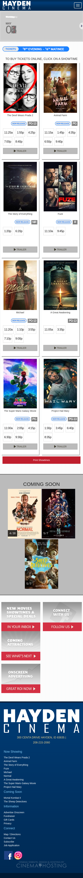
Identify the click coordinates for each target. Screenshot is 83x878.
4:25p (31, 132)
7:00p (7, 141)
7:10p (7, 338)
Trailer (20, 151)
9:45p (60, 231)
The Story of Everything (16, 765)
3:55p (31, 329)
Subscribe (9, 841)
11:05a (48, 329)
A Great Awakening (14, 779)
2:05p (20, 428)
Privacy (8, 823)
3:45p (59, 428)
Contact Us (9, 838)
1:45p (60, 132)
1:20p (7, 231)
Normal (7, 776)
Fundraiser (9, 816)
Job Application (12, 845)
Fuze (6, 768)
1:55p (20, 132)
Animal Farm (10, 761)
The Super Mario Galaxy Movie (20, 783)
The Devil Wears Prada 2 (17, 757)
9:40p (59, 141)
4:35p (71, 132)
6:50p (47, 141)
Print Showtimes (41, 460)
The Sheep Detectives (15, 801)
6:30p (7, 437)
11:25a (8, 132)
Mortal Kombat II (12, 797)
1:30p (47, 428)
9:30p (18, 437)
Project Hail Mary (13, 787)
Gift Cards (9, 819)
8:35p (47, 437)
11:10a (48, 231)
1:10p (20, 329)
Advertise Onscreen (14, 812)
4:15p (31, 428)
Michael (8, 772)
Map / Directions (12, 834)
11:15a (48, 132)
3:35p (60, 329)
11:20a (8, 329)
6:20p (18, 231)
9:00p (18, 338)
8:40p (18, 141)
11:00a (8, 428)
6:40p (70, 428)
